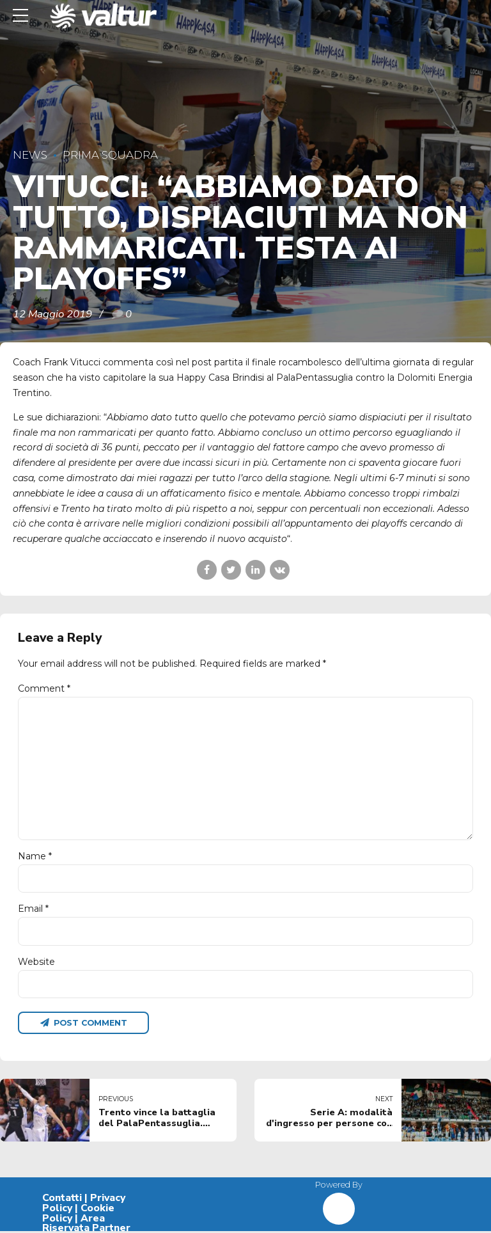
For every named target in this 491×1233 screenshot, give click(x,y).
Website (36, 963)
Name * (35, 857)
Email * (33, 910)
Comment (44, 688)
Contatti (62, 1200)
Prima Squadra (110, 154)
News (30, 154)
